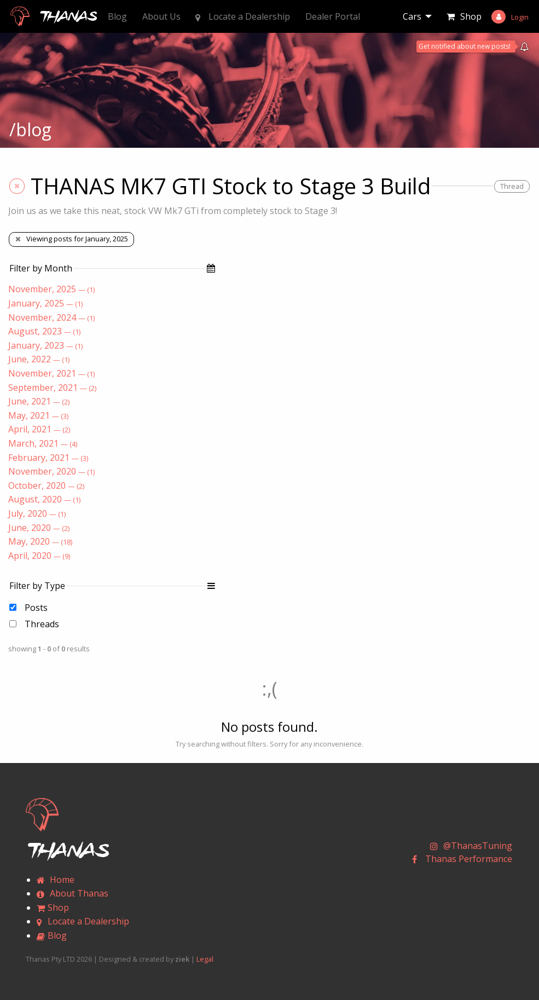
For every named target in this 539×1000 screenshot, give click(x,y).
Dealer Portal (332, 16)
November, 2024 (51, 317)
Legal (204, 959)
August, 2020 (44, 499)
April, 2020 (39, 556)
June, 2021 (38, 401)
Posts (36, 608)
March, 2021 (42, 443)
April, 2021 (39, 429)
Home (55, 880)
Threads (42, 624)
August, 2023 (44, 331)
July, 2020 (37, 513)
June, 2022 (38, 359)
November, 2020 (51, 471)
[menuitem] (416, 16)
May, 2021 (38, 415)
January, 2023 (45, 345)
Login (520, 17)
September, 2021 (52, 387)
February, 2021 (48, 458)
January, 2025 (45, 303)
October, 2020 (46, 485)
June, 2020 (38, 528)
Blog (117, 16)
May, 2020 (40, 541)
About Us (161, 16)
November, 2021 (51, 373)
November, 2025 (51, 289)
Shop (471, 16)
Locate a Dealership (242, 16)
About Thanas (72, 893)
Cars (412, 16)
